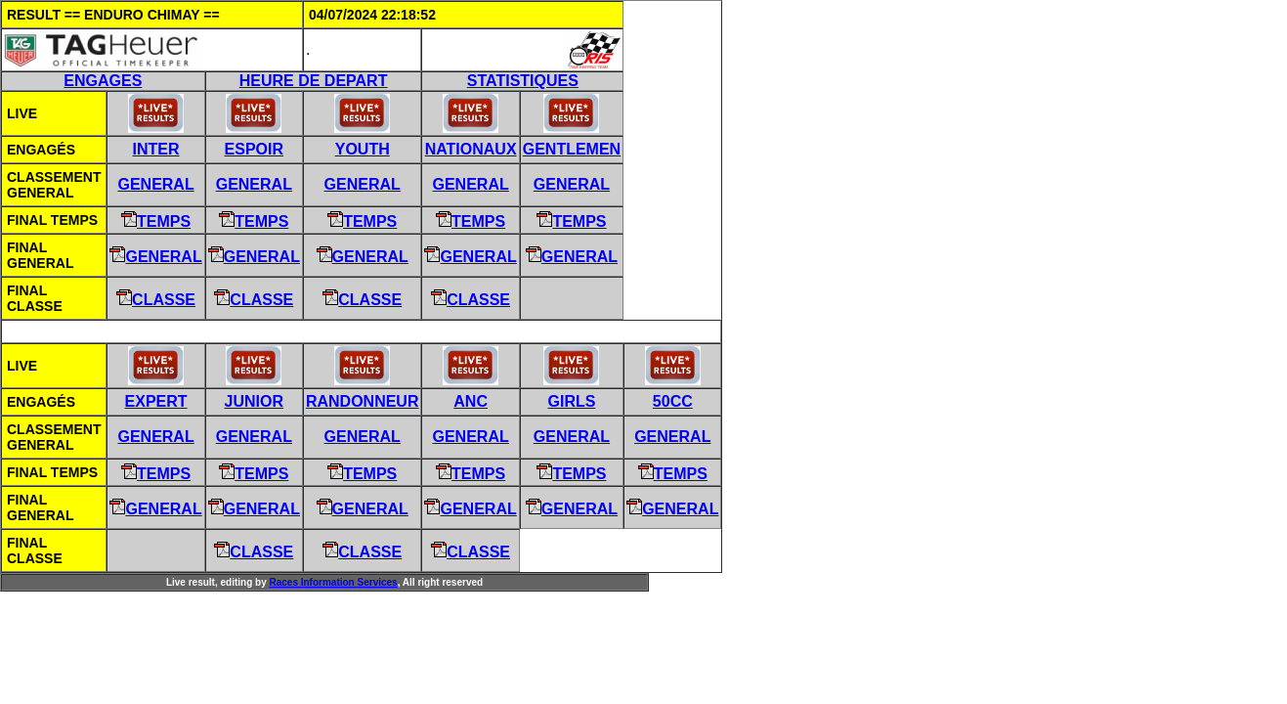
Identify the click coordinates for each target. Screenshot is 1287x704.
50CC (673, 401)
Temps (156, 221)
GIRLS (572, 401)
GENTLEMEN (572, 149)
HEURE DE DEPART (313, 80)
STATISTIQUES (523, 80)
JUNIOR (254, 401)
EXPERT (156, 401)
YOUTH (362, 149)
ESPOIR (254, 149)
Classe (155, 299)
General (155, 184)
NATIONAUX (471, 149)
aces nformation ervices (333, 582)
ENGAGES (103, 80)
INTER (156, 149)
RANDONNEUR (362, 401)
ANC (470, 401)
